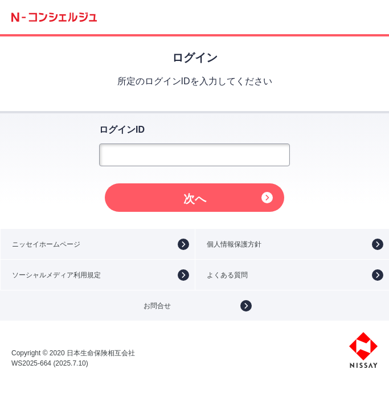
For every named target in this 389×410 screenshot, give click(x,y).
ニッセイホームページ (46, 244)
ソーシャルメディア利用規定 (56, 275)
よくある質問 (227, 275)
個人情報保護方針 (234, 244)
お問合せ (157, 306)
